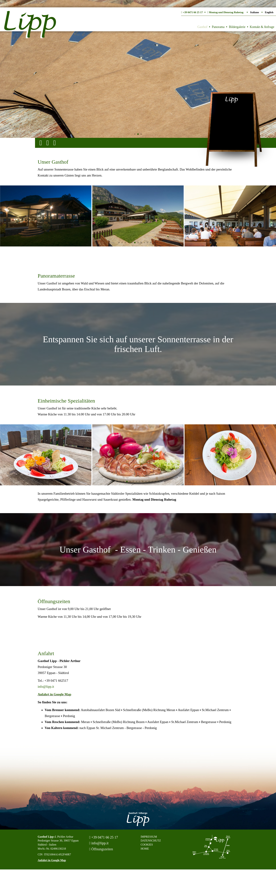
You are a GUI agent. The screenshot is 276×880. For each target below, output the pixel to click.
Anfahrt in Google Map (54, 694)
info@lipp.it (46, 686)
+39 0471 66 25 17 (103, 837)
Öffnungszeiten (101, 849)
